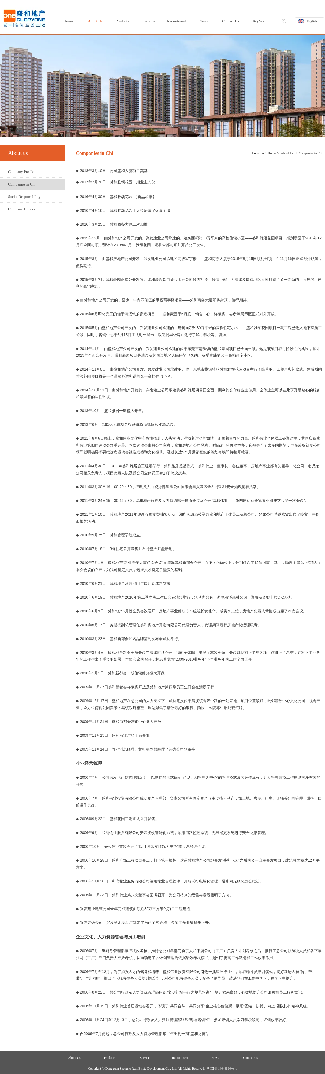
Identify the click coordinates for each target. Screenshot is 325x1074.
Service (145, 1058)
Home (272, 153)
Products (109, 1058)
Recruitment (180, 1058)
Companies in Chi (310, 153)
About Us (287, 153)
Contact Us (250, 1058)
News (215, 1058)
